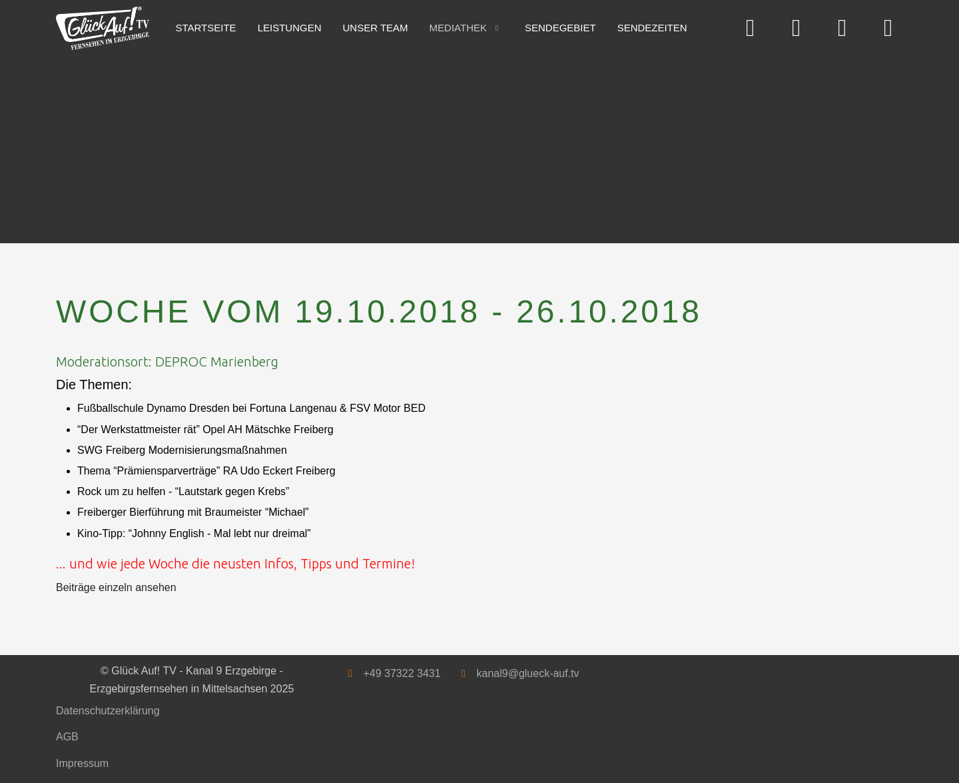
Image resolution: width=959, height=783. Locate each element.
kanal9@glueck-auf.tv (527, 673)
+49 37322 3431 (401, 673)
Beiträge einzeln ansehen (116, 587)
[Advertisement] (455, 143)
